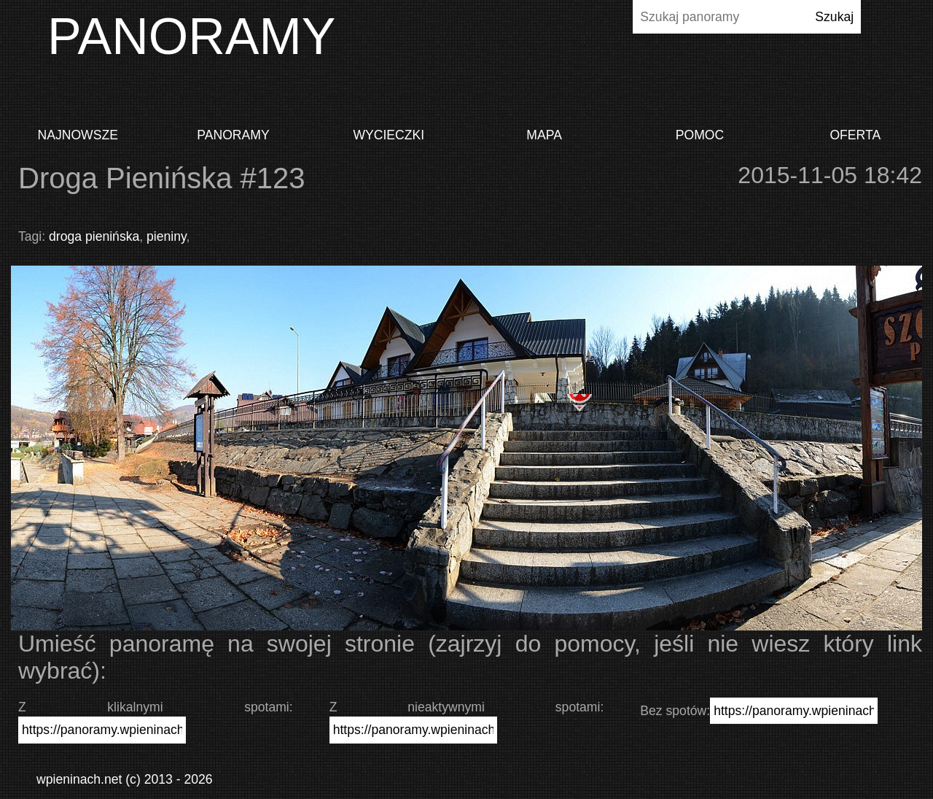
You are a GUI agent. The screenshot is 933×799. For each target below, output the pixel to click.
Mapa (544, 135)
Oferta (855, 135)
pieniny (166, 236)
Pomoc (700, 135)
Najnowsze (77, 135)
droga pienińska (94, 236)
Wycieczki (388, 135)
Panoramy (233, 135)
